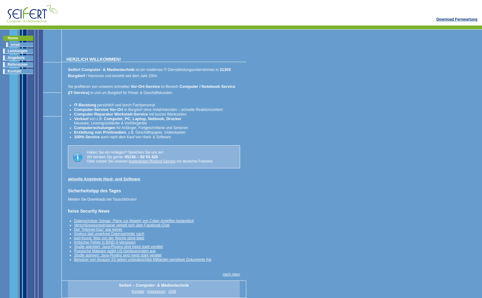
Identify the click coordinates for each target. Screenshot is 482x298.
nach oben (231, 274)
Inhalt (15, 44)
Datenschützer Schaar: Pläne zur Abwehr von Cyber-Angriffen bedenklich (134, 221)
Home (13, 38)
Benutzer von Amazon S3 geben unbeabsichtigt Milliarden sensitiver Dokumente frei (142, 259)
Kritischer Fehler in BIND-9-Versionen (105, 242)
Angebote (16, 58)
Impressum (156, 291)
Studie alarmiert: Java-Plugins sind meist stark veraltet (118, 247)
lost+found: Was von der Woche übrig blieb (109, 238)
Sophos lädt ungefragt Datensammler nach (109, 234)
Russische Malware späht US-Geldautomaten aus (115, 251)
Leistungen (17, 51)
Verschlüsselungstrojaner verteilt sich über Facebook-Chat (121, 225)
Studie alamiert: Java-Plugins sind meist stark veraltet (118, 255)
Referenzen (18, 64)
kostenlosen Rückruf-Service (152, 161)
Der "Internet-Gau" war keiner (98, 229)
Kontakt (15, 71)
